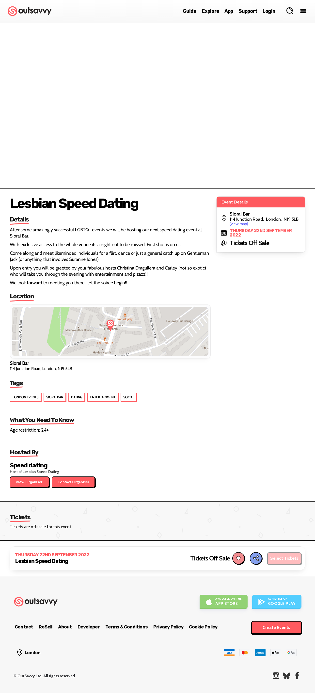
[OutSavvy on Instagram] (276, 675)
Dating (76, 397)
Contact (24, 627)
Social (128, 397)
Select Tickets (284, 558)
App (228, 11)
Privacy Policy (168, 627)
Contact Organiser (73, 482)
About (65, 627)
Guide (189, 11)
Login (269, 11)
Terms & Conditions (126, 627)
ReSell (45, 627)
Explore (210, 11)
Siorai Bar (54, 397)
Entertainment (102, 397)
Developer (89, 627)
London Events (25, 397)
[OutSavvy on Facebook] (297, 675)
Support (248, 11)
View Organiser (29, 482)
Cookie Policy (203, 627)
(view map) (239, 223)
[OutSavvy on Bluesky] (286, 675)
